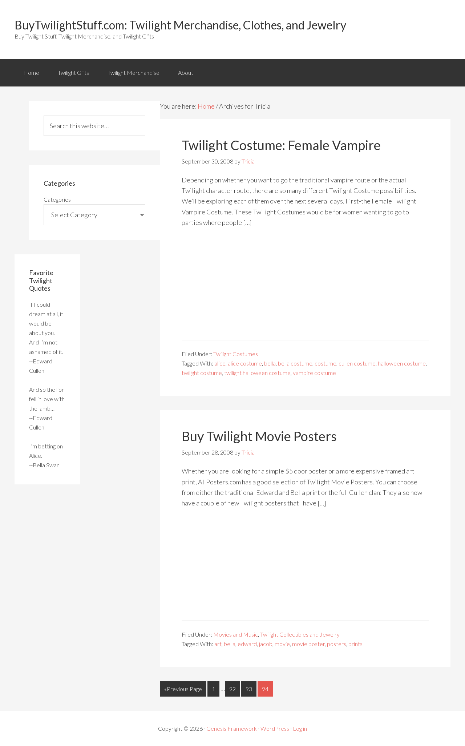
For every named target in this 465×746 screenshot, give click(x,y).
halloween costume (402, 363)
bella (270, 363)
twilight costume (202, 372)
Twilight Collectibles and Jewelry (300, 634)
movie (282, 643)
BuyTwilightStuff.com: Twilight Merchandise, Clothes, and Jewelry (180, 25)
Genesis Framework (231, 728)
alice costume (245, 363)
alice (220, 363)
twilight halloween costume (257, 372)
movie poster (308, 643)
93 (249, 688)
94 (265, 688)
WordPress (274, 728)
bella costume (295, 363)
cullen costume (357, 363)
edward (247, 643)
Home (31, 72)
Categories (57, 199)
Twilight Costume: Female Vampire (281, 145)
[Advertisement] (305, 289)
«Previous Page (183, 688)
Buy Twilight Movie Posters (259, 436)
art (218, 643)
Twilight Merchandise (133, 72)
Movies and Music (235, 634)
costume (325, 363)
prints (355, 643)
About (185, 72)
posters (336, 643)
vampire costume (314, 372)
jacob (265, 643)
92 (232, 688)
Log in (300, 728)
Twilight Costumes (235, 353)
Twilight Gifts (73, 72)
